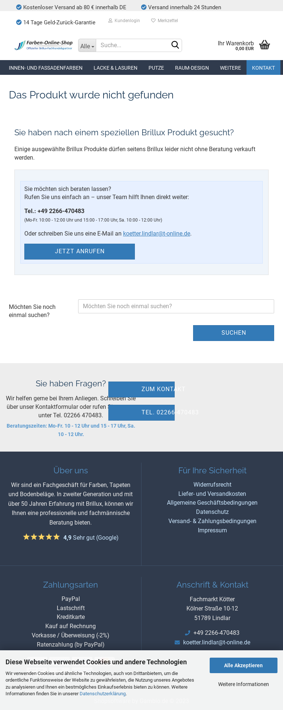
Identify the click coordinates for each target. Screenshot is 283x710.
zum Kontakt (158, 389)
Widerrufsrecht (212, 484)
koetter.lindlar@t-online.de (156, 233)
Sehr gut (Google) (91, 537)
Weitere (230, 68)
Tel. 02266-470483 (158, 412)
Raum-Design (192, 68)
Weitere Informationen (243, 684)
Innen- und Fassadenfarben (46, 68)
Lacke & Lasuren (115, 68)
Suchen (233, 332)
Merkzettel (164, 20)
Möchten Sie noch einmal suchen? (32, 311)
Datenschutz (212, 511)
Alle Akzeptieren (243, 665)
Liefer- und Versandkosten (212, 493)
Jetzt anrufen (80, 251)
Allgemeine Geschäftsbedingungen (212, 502)
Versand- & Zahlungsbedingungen (212, 521)
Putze (156, 68)
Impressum (212, 530)
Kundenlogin (124, 20)
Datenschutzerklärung (103, 693)
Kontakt (263, 68)
